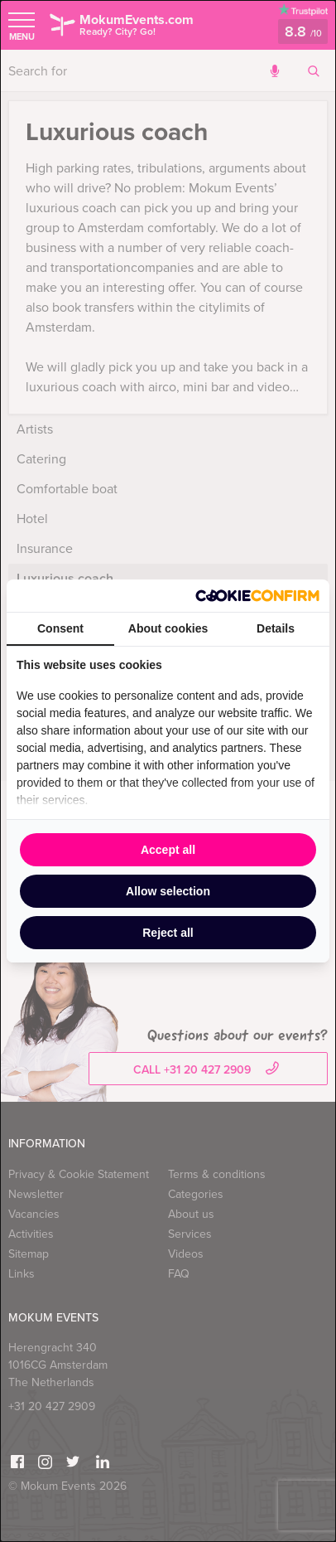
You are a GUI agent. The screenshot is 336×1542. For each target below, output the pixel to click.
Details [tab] (276, 628)
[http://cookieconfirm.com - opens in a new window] (257, 595)
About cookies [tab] (168, 628)
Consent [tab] (60, 628)
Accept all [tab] (168, 849)
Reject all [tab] (167, 932)
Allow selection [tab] (168, 891)
